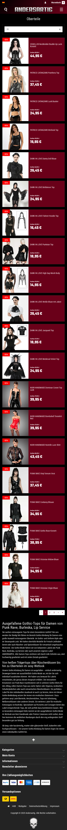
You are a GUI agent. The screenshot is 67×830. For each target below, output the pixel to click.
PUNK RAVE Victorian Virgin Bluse (44, 588)
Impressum (54, 806)
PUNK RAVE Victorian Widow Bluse (44, 559)
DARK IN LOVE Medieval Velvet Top (44, 359)
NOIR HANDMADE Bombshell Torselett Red (46, 417)
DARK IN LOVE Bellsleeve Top (42, 187)
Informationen (10, 761)
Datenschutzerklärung (38, 806)
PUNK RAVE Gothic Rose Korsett (43, 531)
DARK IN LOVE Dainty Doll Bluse (43, 159)
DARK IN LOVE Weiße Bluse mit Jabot (45, 302)
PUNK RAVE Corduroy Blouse (42, 502)
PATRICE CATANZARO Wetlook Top (44, 130)
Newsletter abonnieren (14, 766)
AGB (14, 806)
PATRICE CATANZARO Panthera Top (44, 73)
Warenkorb (58, 2)
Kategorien (8, 749)
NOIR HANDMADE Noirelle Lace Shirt (45, 445)
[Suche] (5, 9)
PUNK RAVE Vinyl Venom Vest (42, 473)
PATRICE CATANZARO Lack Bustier (44, 101)
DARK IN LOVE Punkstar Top (41, 244)
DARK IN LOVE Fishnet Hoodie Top (44, 216)
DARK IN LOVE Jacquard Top (42, 330)
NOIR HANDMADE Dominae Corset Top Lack (46, 389)
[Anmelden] (46, 2)
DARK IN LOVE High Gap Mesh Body (45, 273)
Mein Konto (8, 755)
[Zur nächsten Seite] (58, 612)
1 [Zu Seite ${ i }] (45, 612)
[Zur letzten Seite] (62, 612)
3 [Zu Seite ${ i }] (54, 612)
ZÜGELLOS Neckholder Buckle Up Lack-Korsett (46, 45)
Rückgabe (23, 806)
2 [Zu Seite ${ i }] (49, 612)
